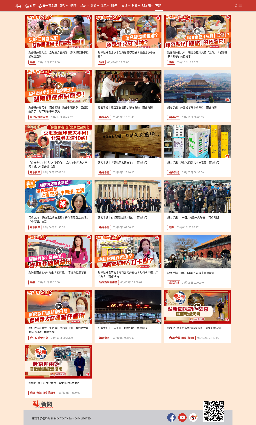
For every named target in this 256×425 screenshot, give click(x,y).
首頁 (33, 5)
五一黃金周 (49, 5)
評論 (83, 5)
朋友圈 (146, 5)
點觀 (93, 5)
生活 (104, 5)
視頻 (73, 5)
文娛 (124, 5)
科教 (135, 5)
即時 (63, 5)
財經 (114, 5)
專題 (158, 5)
